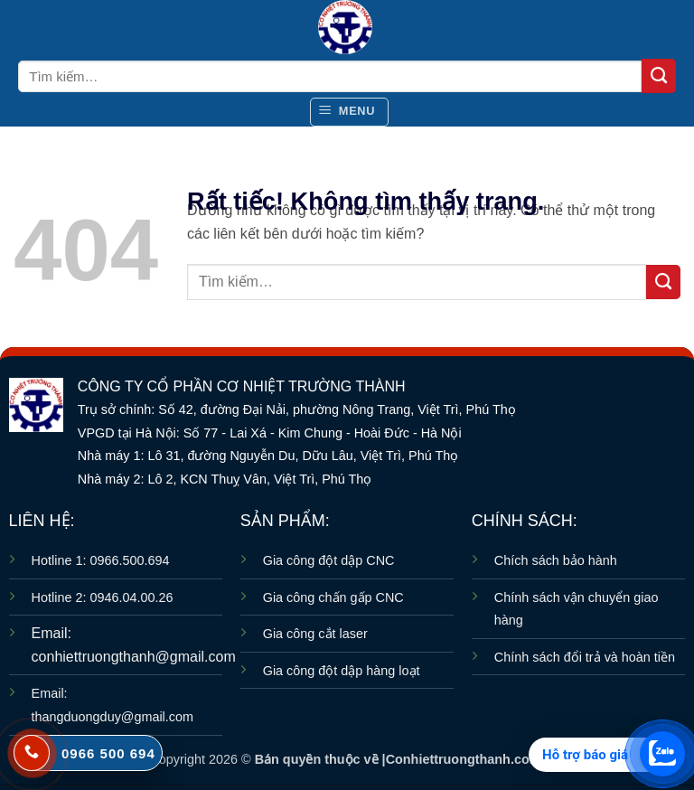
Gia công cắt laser (315, 633)
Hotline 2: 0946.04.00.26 (103, 597)
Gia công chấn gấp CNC (333, 597)
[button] (349, 112)
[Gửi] (659, 76)
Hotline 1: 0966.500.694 (101, 560)
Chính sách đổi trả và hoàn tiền (584, 657)
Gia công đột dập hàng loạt (341, 670)
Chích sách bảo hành (555, 560)
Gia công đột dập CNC (329, 560)
